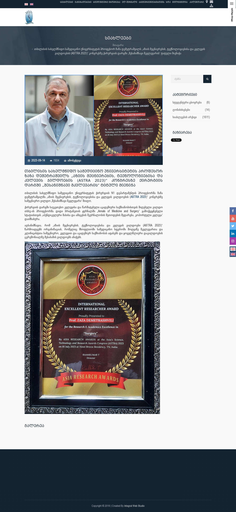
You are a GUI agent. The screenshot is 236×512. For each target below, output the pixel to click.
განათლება (76, 17)
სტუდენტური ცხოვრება (106, 2)
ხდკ (168, 2)
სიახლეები (66, 2)
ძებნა (207, 79)
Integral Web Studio (134, 505)
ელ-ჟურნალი (129, 2)
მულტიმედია (179, 2)
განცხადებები (83, 2)
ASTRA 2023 (138, 197)
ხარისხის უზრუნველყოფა (146, 17)
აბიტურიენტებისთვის (151, 2)
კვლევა (91, 17)
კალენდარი (197, 2)
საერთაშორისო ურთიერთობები (185, 17)
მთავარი (118, 45)
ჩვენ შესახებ (58, 17)
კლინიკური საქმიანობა (113, 17)
